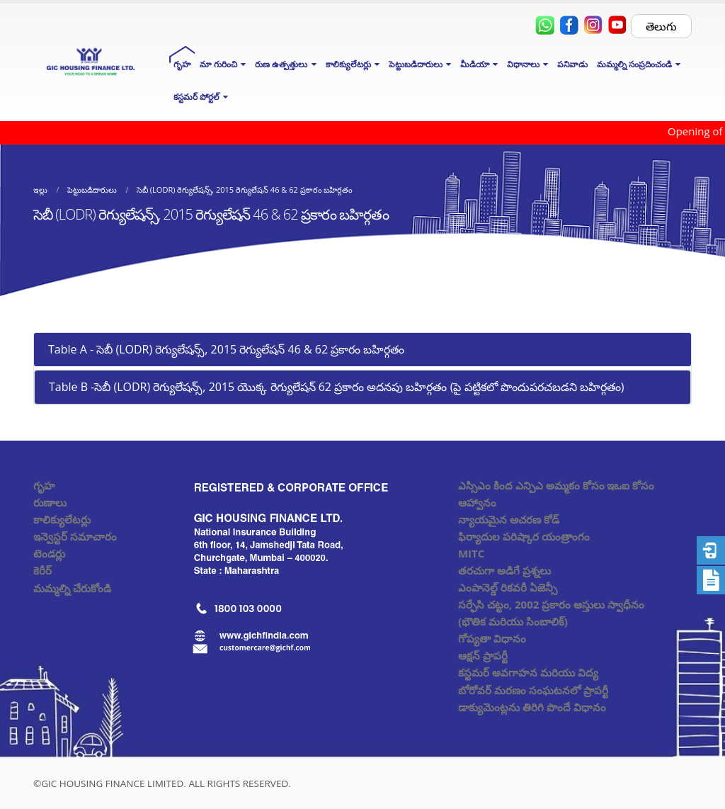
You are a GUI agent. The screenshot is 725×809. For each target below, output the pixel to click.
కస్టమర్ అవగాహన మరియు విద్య (528, 672)
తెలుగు (661, 26)
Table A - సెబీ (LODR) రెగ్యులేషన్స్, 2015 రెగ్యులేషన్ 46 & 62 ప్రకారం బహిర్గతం (226, 349)
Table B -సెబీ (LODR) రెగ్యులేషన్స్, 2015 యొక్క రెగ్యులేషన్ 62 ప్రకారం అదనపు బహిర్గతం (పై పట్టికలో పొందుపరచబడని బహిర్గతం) (336, 387)
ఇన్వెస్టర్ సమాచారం (75, 536)
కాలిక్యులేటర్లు (62, 519)
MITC (471, 553)
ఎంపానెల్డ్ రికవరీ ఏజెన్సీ (507, 587)
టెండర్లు (49, 553)
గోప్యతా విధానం (492, 638)
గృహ (181, 64)
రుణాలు (50, 502)
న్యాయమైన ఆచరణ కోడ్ (508, 519)
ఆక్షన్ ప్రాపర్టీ (483, 655)
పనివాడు (572, 64)
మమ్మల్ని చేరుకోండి (72, 588)
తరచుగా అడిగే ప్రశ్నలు (504, 570)
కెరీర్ (42, 570)
